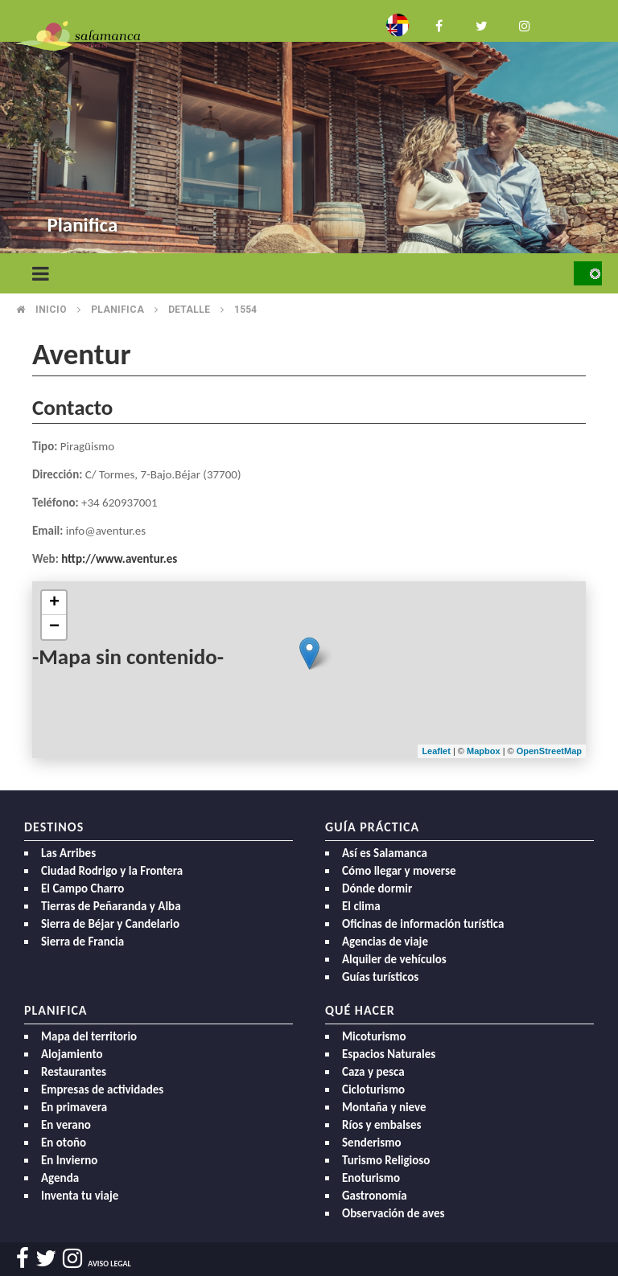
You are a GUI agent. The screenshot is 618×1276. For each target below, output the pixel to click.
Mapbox (485, 751)
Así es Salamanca (384, 853)
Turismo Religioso (386, 1160)
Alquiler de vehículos (394, 959)
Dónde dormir (377, 888)
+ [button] (54, 603)
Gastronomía (374, 1195)
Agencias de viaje (385, 941)
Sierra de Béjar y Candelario (110, 924)
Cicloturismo (373, 1089)
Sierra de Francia (82, 941)
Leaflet (436, 751)
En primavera (74, 1107)
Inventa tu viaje (79, 1195)
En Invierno (69, 1160)
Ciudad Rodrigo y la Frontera (112, 871)
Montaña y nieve (384, 1107)
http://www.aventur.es (119, 559)
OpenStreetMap (549, 751)
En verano (66, 1125)
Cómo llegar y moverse (398, 871)
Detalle (189, 309)
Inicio (51, 309)
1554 (245, 309)
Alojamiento (72, 1054)
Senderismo (372, 1142)
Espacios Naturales (388, 1054)
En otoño (63, 1142)
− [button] (54, 627)
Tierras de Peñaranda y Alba (111, 906)
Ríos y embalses (381, 1125)
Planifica (117, 309)
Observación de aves (393, 1213)
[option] (309, 128)
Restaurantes (73, 1072)
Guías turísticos (380, 977)
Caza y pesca (373, 1072)
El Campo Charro (82, 888)
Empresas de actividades (102, 1089)
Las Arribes (68, 853)
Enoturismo (371, 1178)
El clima (361, 906)
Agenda (60, 1178)
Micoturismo (374, 1036)
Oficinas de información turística (423, 924)
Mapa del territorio (89, 1036)
